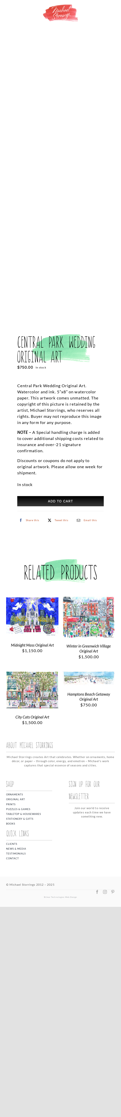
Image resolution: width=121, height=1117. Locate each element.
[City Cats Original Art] (32, 674)
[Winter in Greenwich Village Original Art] (89, 599)
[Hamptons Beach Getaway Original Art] (89, 674)
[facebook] (97, 892)
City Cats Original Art (32, 717)
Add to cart (60, 501)
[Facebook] (28, 520)
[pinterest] (113, 892)
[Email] (86, 520)
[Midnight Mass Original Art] (32, 599)
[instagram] (105, 892)
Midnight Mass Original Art (32, 645)
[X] (57, 520)
